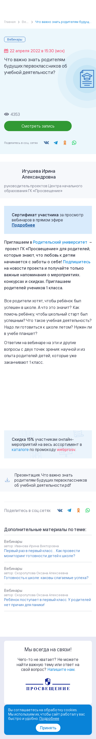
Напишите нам (60, 669)
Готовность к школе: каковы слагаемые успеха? (46, 577)
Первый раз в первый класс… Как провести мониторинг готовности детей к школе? (42, 553)
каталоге (20, 449)
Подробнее (23, 225)
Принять (48, 727)
